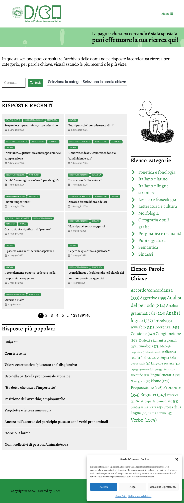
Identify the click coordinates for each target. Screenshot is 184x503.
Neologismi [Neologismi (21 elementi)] (140, 381)
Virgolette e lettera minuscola (28, 410)
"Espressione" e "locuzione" (84, 180)
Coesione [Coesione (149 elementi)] (143, 333)
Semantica (53, 142)
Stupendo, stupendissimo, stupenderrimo (31, 125)
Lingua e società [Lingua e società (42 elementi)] (165, 363)
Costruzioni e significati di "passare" (28, 229)
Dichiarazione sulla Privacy (139, 496)
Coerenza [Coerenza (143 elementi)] (167, 327)
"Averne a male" (14, 300)
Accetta (104, 487)
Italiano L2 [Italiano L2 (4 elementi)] (153, 358)
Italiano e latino (13, 120)
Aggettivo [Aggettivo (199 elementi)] (153, 298)
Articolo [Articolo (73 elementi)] (162, 320)
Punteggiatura (38, 142)
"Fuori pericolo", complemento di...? (90, 125)
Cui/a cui (12, 341)
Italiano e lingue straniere (17, 218)
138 (74, 315)
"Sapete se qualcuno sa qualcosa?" (89, 251)
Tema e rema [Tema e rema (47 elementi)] (160, 413)
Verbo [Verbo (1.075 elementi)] (144, 419)
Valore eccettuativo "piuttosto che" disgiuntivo (41, 364)
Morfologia (52, 120)
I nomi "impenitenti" (18, 202)
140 (87, 315)
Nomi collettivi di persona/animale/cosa (36, 444)
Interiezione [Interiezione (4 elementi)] (154, 352)
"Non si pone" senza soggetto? (86, 226)
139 (80, 315)
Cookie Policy (121, 496)
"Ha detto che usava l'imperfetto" (30, 387)
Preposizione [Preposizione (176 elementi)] (146, 387)
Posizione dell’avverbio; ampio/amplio (35, 398)
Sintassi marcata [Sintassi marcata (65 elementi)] (147, 407)
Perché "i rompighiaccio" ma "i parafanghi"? (32, 180)
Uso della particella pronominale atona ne (37, 376)
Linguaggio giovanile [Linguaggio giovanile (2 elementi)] (140, 369)
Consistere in (15, 353)
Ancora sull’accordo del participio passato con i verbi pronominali (56, 421)
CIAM (57, 491)
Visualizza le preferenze (163, 487)
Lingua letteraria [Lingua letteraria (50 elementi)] (164, 374)
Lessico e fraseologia (34, 120)
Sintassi (72, 120)
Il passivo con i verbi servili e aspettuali (29, 251)
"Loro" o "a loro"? (17, 432)
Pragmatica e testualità (16, 142)
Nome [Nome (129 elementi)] (160, 381)
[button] (177, 459)
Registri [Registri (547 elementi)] (153, 394)
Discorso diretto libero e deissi (87, 202)
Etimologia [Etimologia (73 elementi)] (147, 346)
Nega (132, 487)
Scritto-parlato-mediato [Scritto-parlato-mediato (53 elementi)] (157, 401)
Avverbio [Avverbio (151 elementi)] (142, 327)
